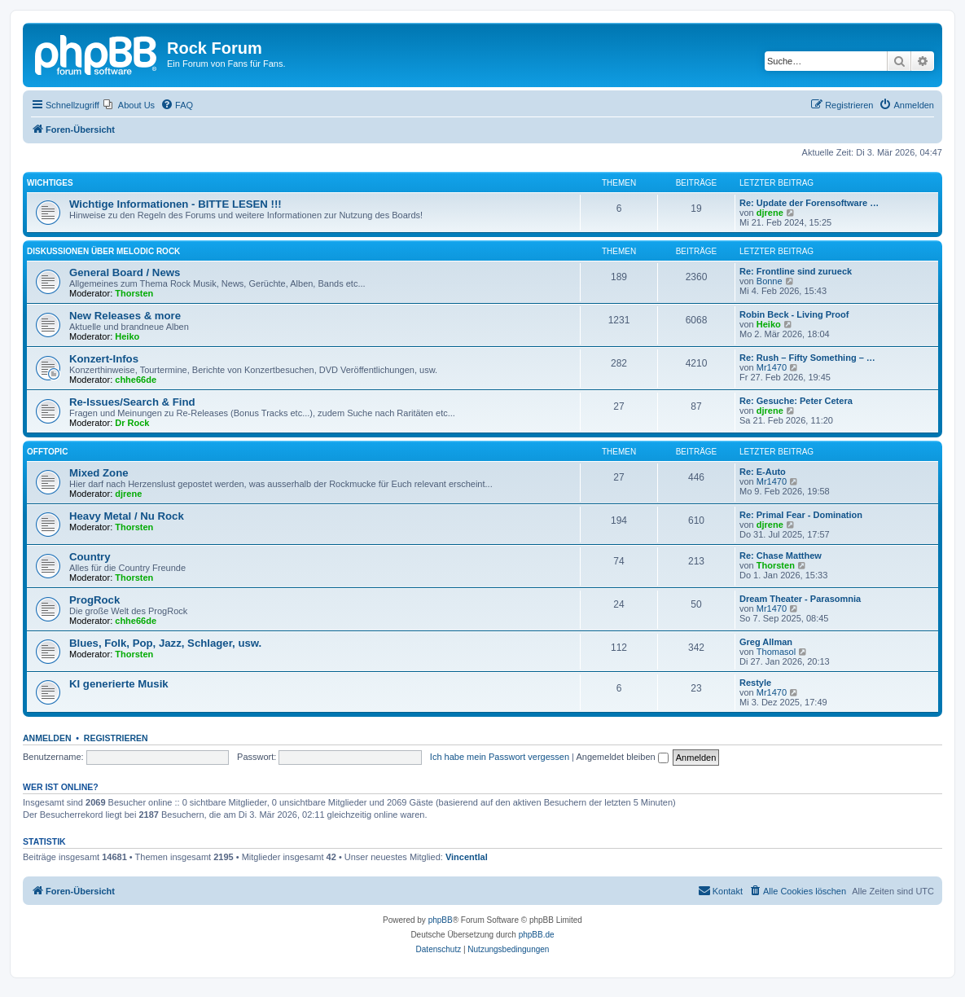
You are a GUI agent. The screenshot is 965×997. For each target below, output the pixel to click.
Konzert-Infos (103, 359)
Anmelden (47, 738)
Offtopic (47, 451)
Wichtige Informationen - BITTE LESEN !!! (175, 204)
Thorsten (134, 293)
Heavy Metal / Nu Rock (126, 516)
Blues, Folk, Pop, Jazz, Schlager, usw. (165, 643)
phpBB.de (537, 934)
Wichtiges (50, 182)
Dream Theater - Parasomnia (800, 599)
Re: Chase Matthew (780, 555)
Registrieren (116, 738)
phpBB (440, 920)
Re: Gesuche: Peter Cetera (796, 401)
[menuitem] (129, 105)
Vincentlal (466, 857)
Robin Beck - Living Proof (794, 314)
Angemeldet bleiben (622, 757)
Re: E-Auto (762, 472)
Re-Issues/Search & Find (132, 402)
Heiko (127, 336)
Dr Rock (132, 423)
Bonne (770, 281)
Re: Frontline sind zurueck (795, 271)
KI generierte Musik (119, 684)
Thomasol (776, 652)
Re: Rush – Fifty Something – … (807, 357)
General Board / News (124, 272)
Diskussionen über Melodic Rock (103, 251)
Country (90, 557)
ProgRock (94, 600)
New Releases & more (125, 316)
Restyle (755, 682)
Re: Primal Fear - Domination (800, 515)
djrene (770, 212)
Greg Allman (765, 642)
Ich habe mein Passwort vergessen (499, 757)
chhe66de (135, 379)
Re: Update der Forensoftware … (809, 203)
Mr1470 (772, 367)
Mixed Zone (99, 473)
